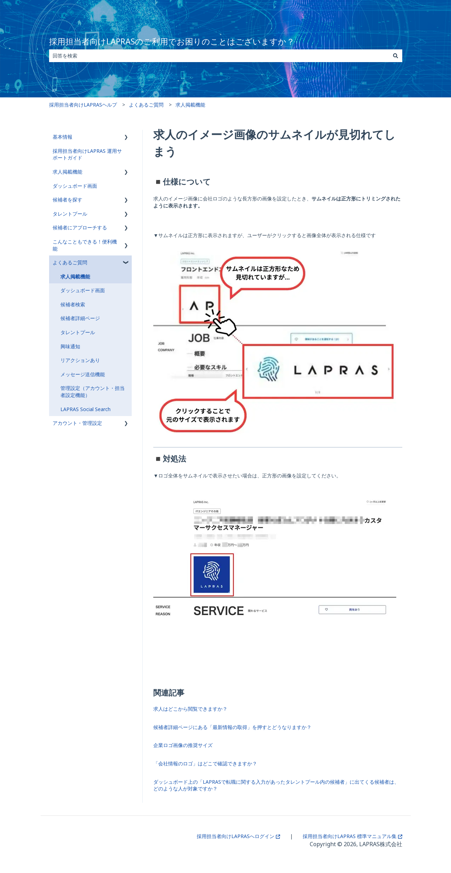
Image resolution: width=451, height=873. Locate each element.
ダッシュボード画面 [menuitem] (75, 185)
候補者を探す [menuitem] (67, 199)
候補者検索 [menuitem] (72, 304)
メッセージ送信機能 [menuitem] (82, 374)
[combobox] (219, 55)
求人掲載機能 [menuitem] (67, 171)
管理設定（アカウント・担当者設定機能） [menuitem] (92, 391)
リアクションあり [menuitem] (80, 360)
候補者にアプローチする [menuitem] (80, 227)
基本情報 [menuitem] (62, 136)
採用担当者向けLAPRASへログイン (238, 836)
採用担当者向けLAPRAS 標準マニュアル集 (352, 836)
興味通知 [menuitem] (70, 346)
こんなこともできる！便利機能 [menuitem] (85, 245)
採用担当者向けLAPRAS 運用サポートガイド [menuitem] (87, 154)
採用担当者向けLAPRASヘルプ (83, 104)
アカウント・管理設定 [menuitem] (77, 423)
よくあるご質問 (146, 104)
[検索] (395, 55)
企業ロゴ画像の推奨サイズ (183, 745)
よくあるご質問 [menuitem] (70, 262)
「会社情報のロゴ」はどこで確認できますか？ (205, 763)
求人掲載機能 (190, 104)
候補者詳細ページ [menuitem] (80, 318)
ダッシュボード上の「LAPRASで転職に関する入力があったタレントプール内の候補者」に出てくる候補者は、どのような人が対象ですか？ (276, 785)
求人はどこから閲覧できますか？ (190, 708)
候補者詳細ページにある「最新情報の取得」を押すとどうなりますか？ (232, 727)
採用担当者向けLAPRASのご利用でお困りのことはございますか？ (172, 41)
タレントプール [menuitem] (70, 213)
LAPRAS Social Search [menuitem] (85, 409)
